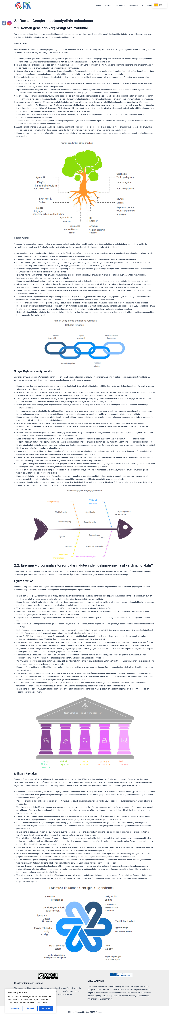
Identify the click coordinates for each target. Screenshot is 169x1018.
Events (150, 5)
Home (99, 5)
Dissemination (136, 5)
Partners (109, 5)
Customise (15, 1008)
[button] (124, 5)
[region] (30, 1001)
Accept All (46, 1008)
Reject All (30, 1008)
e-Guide (121, 5)
